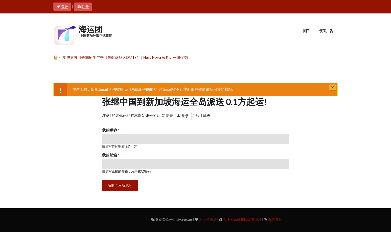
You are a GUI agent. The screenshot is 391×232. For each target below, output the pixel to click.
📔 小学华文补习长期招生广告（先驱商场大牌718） (96, 57)
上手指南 (207, 219)
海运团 (90, 29)
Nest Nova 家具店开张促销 (165, 57)
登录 (62, 6)
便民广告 (326, 31)
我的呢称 (110, 130)
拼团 (305, 31)
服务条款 (275, 219)
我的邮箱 (110, 155)
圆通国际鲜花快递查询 (242, 219)
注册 (83, 6)
